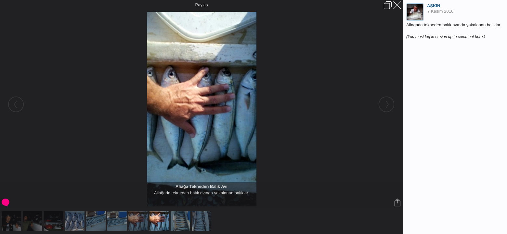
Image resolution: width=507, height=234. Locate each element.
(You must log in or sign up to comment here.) (445, 36)
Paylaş (201, 4)
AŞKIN (433, 5)
